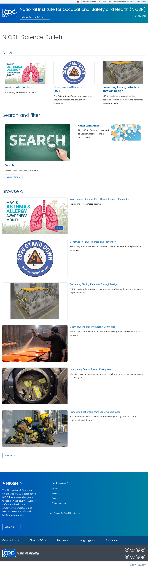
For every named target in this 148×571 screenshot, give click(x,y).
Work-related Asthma (19, 87)
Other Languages (88, 125)
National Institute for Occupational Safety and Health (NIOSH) (83, 9)
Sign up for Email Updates (65, 513)
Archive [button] (112, 540)
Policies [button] (63, 540)
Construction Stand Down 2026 (70, 89)
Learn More (12, 176)
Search (142, 16)
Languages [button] (87, 540)
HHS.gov (132, 565)
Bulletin (55, 493)
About (54, 488)
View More (10, 455)
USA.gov (142, 565)
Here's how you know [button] (135, 1)
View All (9, 526)
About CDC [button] (38, 540)
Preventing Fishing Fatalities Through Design (121, 89)
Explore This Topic (32, 16)
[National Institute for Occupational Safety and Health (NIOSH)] (20, 483)
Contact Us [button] (11, 540)
